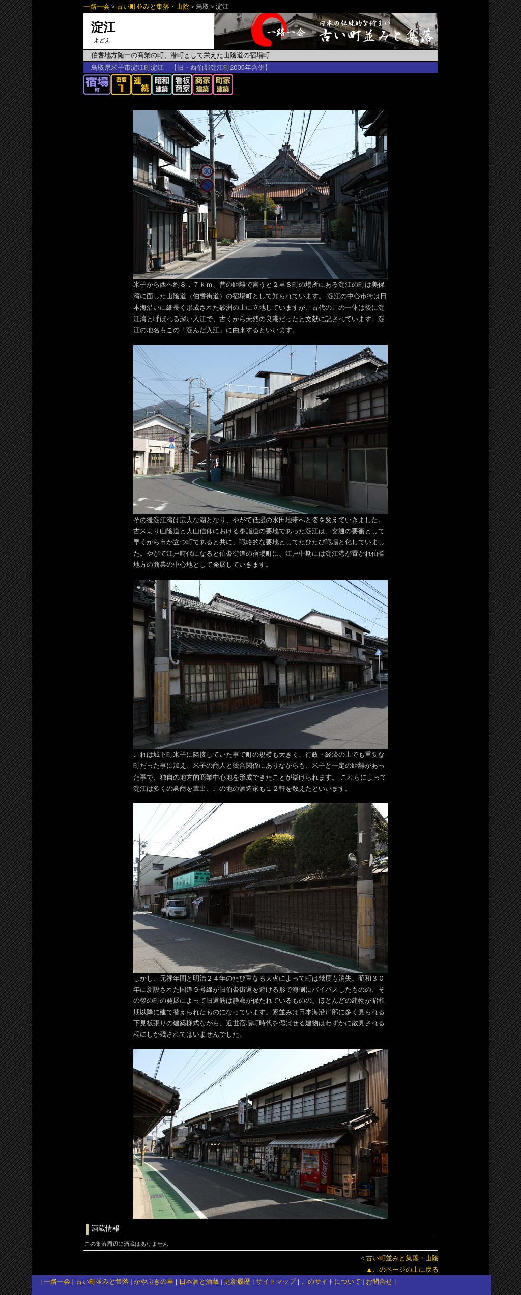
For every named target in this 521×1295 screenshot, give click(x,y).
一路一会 (96, 6)
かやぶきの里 (153, 1281)
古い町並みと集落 (102, 1281)
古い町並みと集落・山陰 (153, 6)
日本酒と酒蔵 (199, 1281)
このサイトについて (331, 1281)
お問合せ (379, 1281)
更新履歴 (237, 1281)
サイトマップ (276, 1281)
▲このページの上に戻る (402, 1269)
